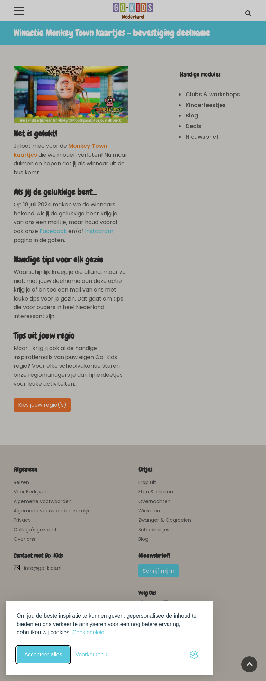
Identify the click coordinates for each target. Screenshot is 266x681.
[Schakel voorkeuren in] (91, 654)
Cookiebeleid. (89, 632)
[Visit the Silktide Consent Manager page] (194, 654)
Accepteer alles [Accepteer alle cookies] (43, 654)
